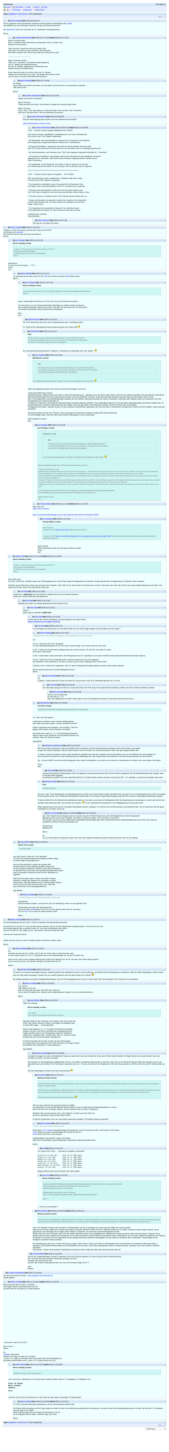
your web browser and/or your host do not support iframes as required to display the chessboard (41, 1315)
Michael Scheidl (33, 319)
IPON (33, 909)
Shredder (7, 1354)
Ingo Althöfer (44, 703)
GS (44, 1148)
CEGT (26, 911)
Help (27, 7)
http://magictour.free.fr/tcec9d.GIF (40, 1276)
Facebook (19, 232)
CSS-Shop (15, 10)
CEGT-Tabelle (47, 1130)
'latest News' (11, 30)
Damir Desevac (43, 220)
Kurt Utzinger (20, 240)
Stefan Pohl (19, 556)
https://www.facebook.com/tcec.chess (37, 123)
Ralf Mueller (34, 331)
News (67, 276)
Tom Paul (23, 591)
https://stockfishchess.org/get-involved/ (44, 622)
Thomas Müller (45, 504)
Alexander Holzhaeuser (53, 746)
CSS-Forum (22, 14)
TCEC (46, 276)
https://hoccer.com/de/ (41, 509)
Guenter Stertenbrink (23, 38)
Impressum (27, 10)
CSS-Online (17, 7)
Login (44, 7)
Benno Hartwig (16, 21)
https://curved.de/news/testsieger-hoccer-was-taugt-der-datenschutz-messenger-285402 (66, 515)
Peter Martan (42, 1211)
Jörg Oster (42, 1075)
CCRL (35, 1132)
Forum (7, 7)
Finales (69, 24)
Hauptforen (12, 14)
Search (35, 7)
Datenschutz (38, 10)
